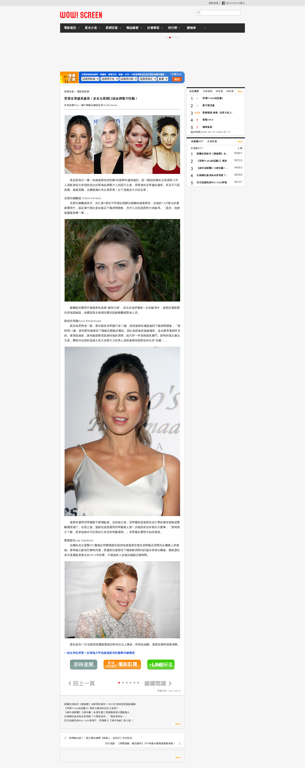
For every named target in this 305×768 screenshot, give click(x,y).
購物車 (191, 28)
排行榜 (172, 28)
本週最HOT (197, 141)
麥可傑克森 (208, 105)
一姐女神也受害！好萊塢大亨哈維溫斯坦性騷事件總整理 (99, 653)
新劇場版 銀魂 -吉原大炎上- (217, 112)
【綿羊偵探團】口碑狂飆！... (212, 168)
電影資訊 (70, 28)
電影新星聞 (83, 91)
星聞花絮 (112, 28)
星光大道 (91, 28)
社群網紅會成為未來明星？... (212, 175)
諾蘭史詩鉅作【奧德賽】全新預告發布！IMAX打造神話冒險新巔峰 (100, 704)
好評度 (230, 91)
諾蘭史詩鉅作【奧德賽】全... (212, 153)
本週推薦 (212, 141)
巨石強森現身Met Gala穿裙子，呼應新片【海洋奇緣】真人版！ (98, 720)
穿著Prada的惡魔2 (212, 98)
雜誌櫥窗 (132, 28)
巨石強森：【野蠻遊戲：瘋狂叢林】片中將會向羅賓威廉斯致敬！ (140, 743)
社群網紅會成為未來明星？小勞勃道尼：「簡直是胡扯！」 (95, 716)
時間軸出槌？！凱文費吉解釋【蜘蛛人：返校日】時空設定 (100, 738)
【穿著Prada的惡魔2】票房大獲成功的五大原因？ (91, 708)
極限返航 (207, 127)
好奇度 (219, 91)
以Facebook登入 (233, 3)
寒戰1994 (207, 119)
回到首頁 (213, 3)
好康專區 (153, 28)
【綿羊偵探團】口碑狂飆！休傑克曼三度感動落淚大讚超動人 (97, 712)
